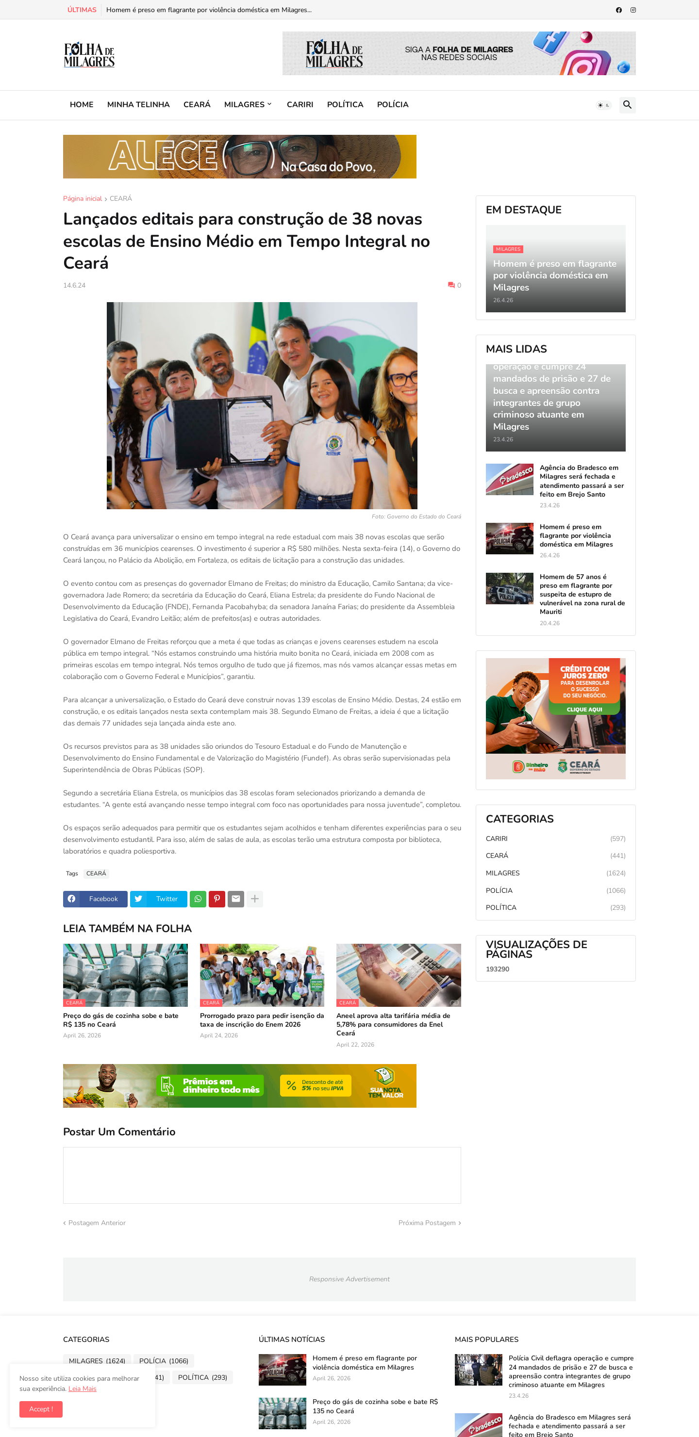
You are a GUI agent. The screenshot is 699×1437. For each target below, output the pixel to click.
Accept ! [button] (41, 1409)
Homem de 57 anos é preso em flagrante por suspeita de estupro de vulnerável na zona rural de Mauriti (582, 595)
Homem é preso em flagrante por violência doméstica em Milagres (576, 536)
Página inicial (82, 199)
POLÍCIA (393, 104)
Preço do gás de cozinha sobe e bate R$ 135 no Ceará (121, 1020)
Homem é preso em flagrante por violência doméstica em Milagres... (209, 10)
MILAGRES (244, 104)
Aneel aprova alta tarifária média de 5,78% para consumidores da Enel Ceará (393, 1025)
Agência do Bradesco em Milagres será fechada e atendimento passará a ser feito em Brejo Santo (582, 481)
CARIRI (300, 104)
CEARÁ (197, 104)
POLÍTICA (345, 104)
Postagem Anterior (97, 1222)
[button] (604, 105)
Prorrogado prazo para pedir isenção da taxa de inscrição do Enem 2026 (262, 1020)
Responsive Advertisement (349, 1279)
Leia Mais (82, 1388)
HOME (82, 104)
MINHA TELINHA (138, 104)
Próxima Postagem (427, 1222)
